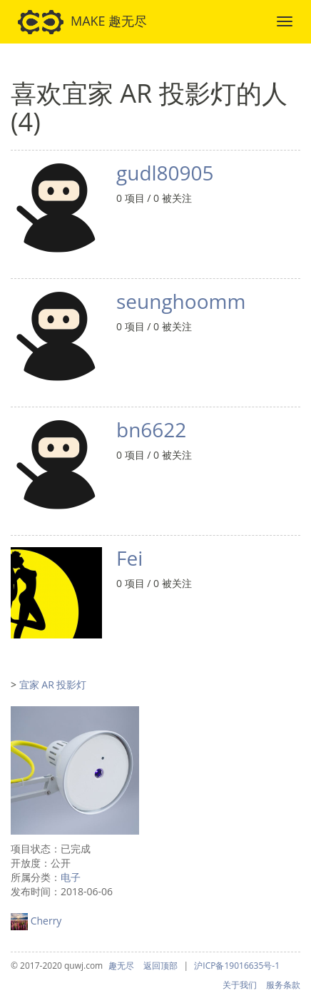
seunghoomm (180, 301)
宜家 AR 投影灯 (53, 684)
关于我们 (240, 985)
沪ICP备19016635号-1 (237, 965)
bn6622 (151, 429)
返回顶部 (160, 965)
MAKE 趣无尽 (82, 22)
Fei (129, 557)
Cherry (46, 920)
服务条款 (283, 985)
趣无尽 (121, 965)
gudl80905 (165, 172)
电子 (71, 877)
